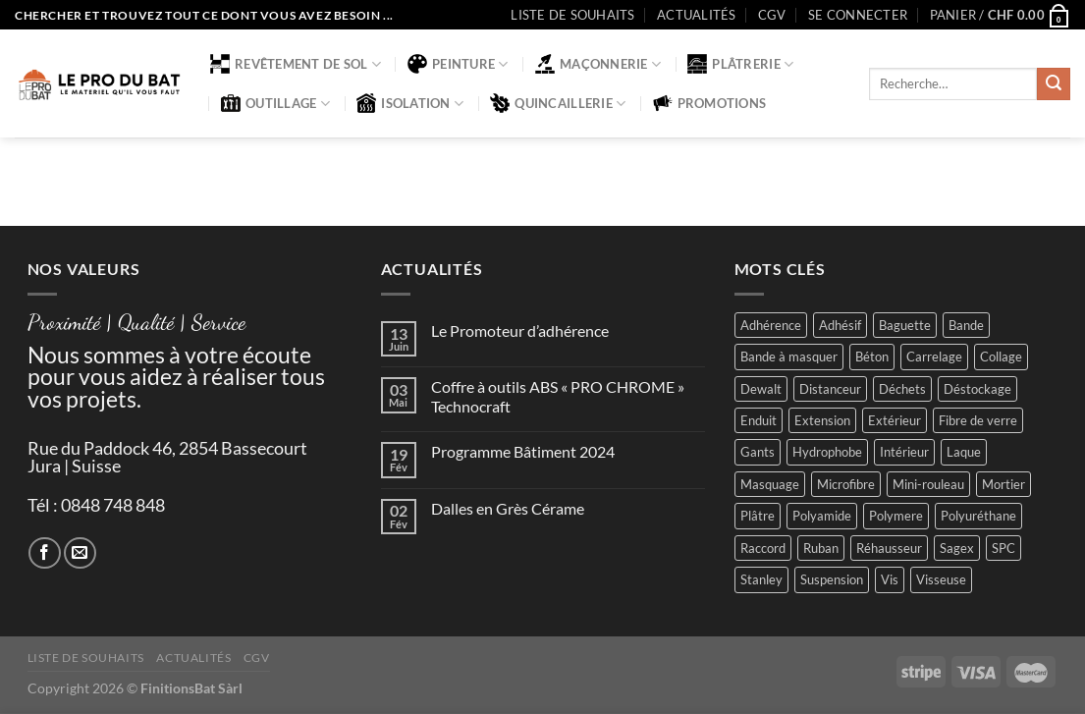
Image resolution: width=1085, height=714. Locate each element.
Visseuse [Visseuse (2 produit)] (941, 579)
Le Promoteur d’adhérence (520, 330)
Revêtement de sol (295, 64)
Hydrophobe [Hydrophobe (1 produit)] (827, 452)
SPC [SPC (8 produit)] (1003, 548)
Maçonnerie (598, 64)
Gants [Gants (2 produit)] (757, 452)
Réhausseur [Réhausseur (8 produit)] (889, 548)
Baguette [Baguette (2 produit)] (905, 325)
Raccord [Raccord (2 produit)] (763, 548)
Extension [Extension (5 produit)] (822, 420)
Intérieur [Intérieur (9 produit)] (904, 452)
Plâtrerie (740, 64)
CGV (772, 15)
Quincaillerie (557, 103)
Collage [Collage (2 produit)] (1001, 356)
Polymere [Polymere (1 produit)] (896, 515)
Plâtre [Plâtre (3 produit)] (757, 515)
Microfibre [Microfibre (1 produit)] (846, 484)
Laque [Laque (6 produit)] (964, 452)
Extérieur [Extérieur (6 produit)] (894, 420)
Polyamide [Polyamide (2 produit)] (821, 515)
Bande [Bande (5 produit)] (966, 325)
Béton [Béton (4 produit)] (872, 356)
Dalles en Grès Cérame (507, 508)
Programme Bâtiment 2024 (523, 451)
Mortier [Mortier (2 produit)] (1003, 484)
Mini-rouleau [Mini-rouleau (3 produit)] (928, 484)
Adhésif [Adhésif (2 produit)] (840, 325)
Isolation (409, 103)
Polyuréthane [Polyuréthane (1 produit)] (978, 515)
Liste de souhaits (572, 15)
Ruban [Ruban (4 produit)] (821, 548)
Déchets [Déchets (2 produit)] (902, 389)
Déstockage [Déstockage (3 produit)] (977, 389)
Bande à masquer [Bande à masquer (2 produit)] (789, 356)
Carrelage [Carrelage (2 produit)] (934, 356)
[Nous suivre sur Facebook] (44, 553)
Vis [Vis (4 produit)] (889, 579)
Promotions (710, 103)
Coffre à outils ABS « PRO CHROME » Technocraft (557, 395)
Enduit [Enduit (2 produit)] (758, 420)
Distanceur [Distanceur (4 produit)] (830, 389)
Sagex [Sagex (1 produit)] (957, 548)
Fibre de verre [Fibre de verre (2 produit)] (978, 420)
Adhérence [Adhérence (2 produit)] (770, 325)
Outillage (275, 103)
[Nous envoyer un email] (80, 553)
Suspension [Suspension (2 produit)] (831, 579)
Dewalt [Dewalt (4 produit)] (761, 389)
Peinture (458, 64)
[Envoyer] (1053, 84)
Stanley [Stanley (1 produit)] (761, 579)
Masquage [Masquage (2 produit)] (769, 484)
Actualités (696, 15)
